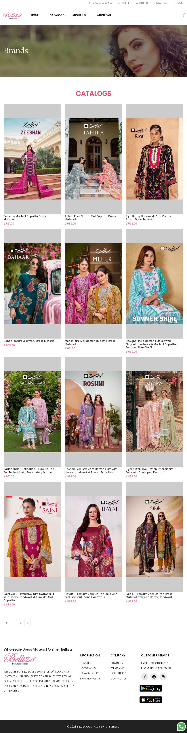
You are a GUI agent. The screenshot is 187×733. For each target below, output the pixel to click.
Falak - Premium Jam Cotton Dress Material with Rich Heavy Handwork (149, 595)
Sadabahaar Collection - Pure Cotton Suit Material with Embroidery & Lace (29, 470)
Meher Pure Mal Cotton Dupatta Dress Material (90, 342)
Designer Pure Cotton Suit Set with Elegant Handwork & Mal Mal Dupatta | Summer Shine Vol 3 (151, 344)
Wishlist (124, 3)
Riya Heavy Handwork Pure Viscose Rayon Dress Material (149, 217)
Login (177, 3)
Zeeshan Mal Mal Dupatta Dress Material (25, 217)
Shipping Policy (90, 678)
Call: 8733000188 (100, 3)
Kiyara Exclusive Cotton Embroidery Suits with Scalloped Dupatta (149, 470)
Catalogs (57, 15)
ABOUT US (79, 15)
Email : (154, 663)
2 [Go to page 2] (21, 622)
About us (117, 663)
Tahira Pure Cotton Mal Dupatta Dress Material (90, 217)
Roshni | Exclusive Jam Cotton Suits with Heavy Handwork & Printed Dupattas (91, 470)
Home (35, 15)
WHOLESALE (104, 15)
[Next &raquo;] (28, 622)
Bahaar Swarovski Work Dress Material (29, 341)
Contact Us (159, 3)
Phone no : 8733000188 (156, 668)
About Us (142, 3)
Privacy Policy (89, 673)
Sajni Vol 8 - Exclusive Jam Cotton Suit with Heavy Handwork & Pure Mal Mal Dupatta (29, 597)
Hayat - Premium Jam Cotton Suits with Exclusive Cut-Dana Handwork (91, 595)
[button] (184, 15)
